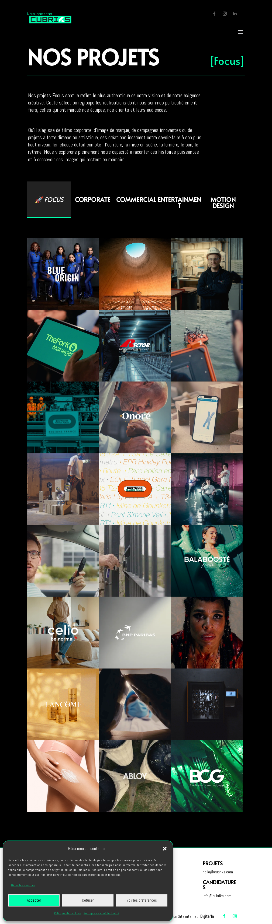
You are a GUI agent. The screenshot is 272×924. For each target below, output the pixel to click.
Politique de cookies (67, 913)
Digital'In (207, 916)
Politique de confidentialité (101, 913)
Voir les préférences (142, 900)
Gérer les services (23, 885)
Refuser (88, 900)
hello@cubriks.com (218, 871)
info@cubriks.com (217, 895)
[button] (164, 848)
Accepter (34, 900)
